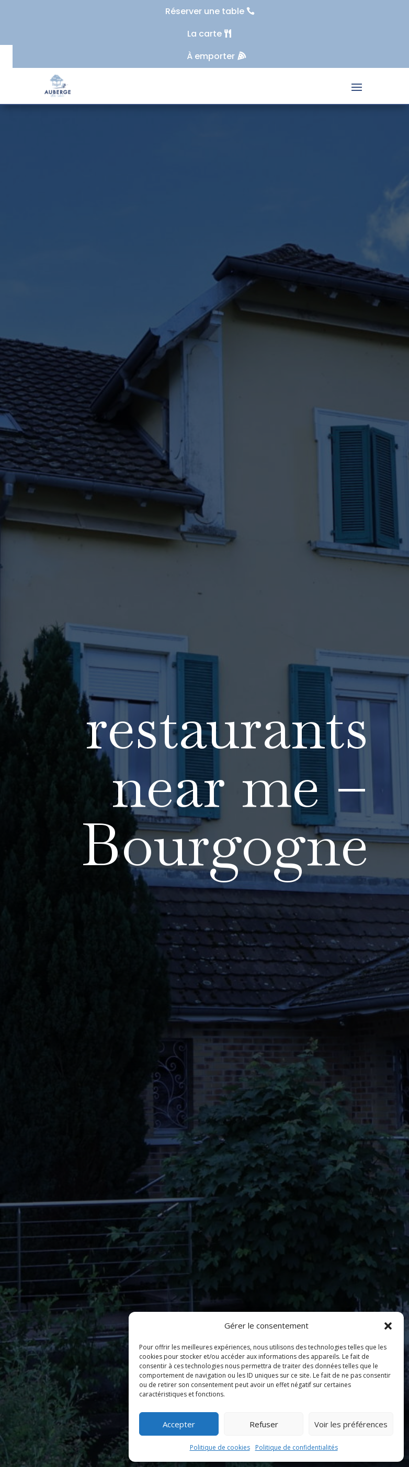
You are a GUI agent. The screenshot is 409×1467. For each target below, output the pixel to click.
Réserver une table (204, 11)
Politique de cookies (220, 1447)
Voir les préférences (351, 1424)
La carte (204, 34)
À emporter (211, 56)
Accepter (179, 1424)
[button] (388, 1326)
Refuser (263, 1424)
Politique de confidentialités (296, 1447)
